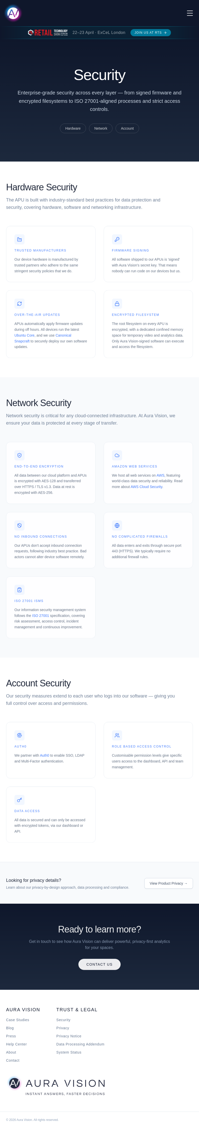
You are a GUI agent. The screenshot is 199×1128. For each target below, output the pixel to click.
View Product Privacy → (169, 885)
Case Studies (17, 1020)
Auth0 (44, 758)
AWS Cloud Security (146, 489)
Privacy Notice (68, 1036)
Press (11, 1036)
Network (100, 128)
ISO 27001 (40, 618)
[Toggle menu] (190, 13)
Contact (12, 1060)
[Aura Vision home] (55, 1085)
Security (63, 1020)
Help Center (16, 1044)
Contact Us (99, 966)
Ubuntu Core (24, 337)
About (11, 1052)
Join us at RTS (151, 32)
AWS (160, 477)
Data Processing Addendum (80, 1044)
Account (127, 128)
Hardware (73, 128)
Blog (10, 1028)
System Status (68, 1052)
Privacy (62, 1028)
